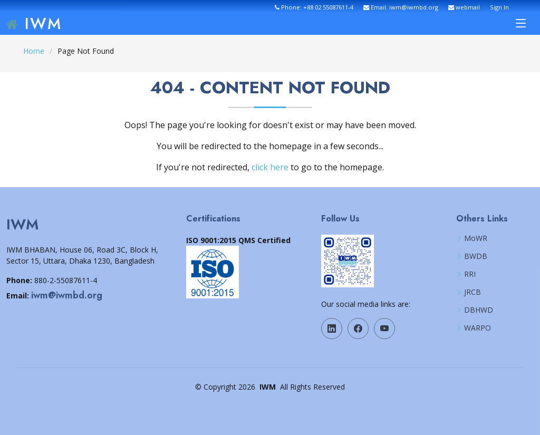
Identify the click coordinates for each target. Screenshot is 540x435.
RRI (470, 274)
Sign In (499, 7)
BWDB (475, 256)
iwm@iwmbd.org (66, 295)
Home (33, 51)
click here (270, 167)
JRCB (472, 292)
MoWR (475, 238)
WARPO (477, 328)
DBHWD (478, 310)
